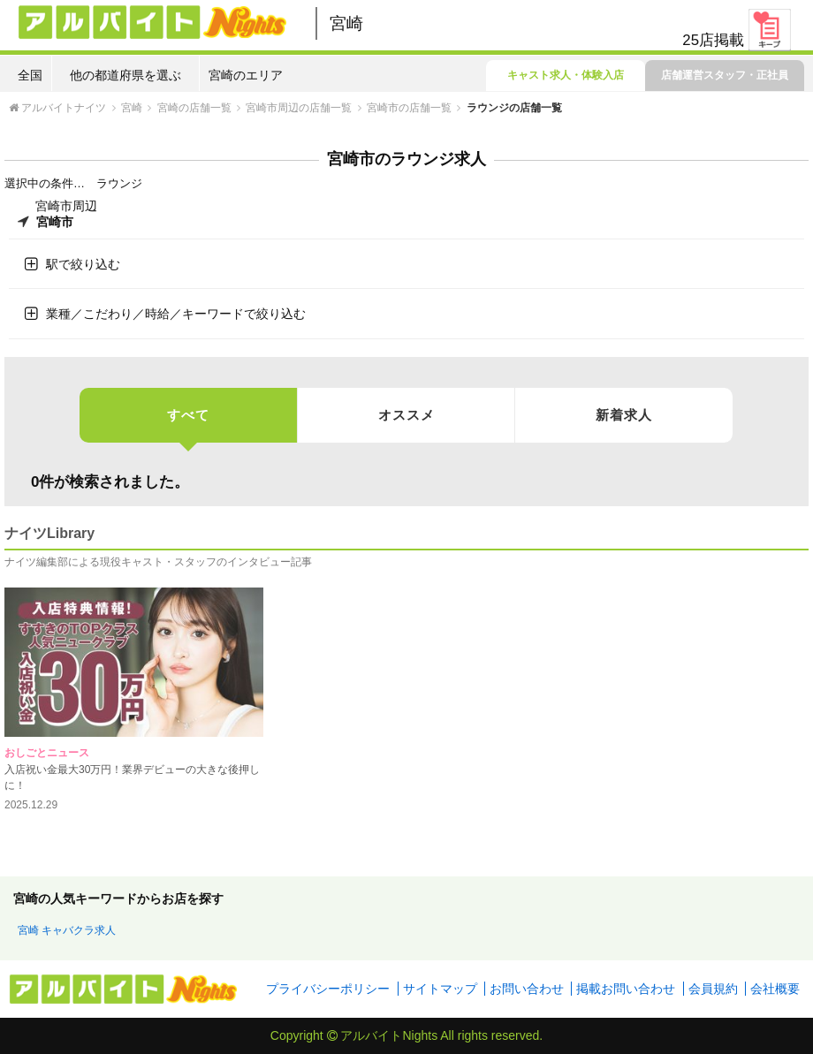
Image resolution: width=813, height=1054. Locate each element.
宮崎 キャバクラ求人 (67, 930)
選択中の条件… (44, 183)
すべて (188, 424)
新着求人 (624, 414)
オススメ (406, 414)
